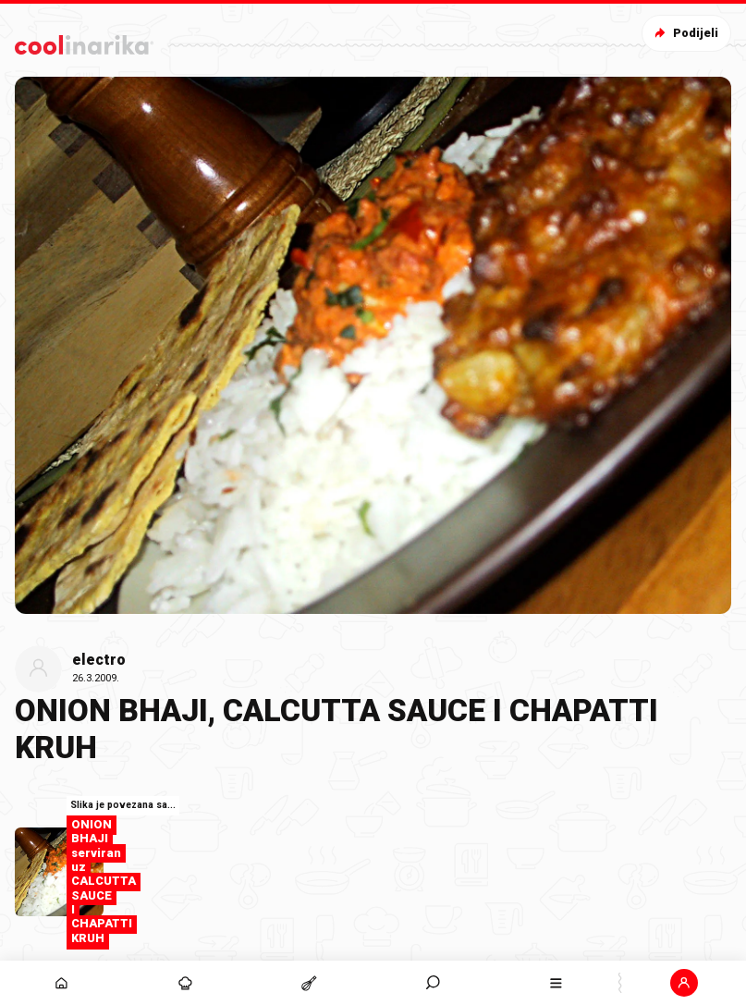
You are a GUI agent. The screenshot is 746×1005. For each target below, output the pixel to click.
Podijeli (684, 33)
